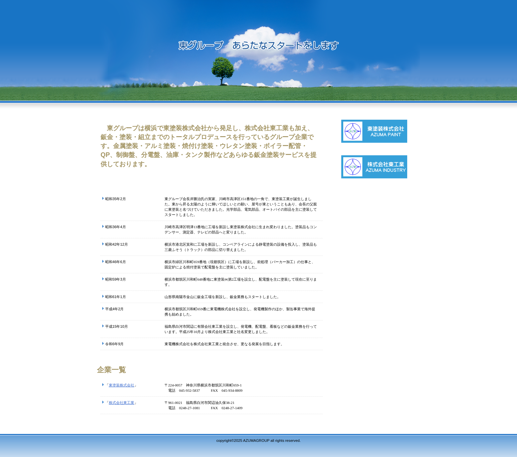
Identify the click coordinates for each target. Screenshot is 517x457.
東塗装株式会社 (121, 385)
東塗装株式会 (385, 137)
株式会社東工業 (121, 403)
